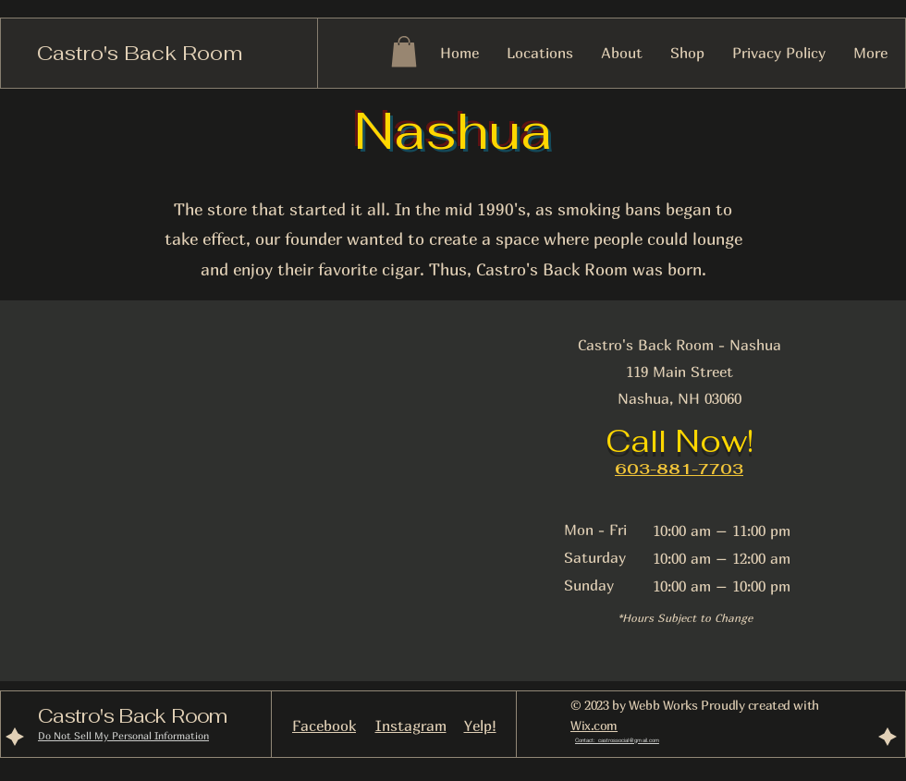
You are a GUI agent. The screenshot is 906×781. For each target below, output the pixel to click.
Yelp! (480, 725)
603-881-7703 (679, 469)
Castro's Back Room (139, 53)
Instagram (411, 725)
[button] (404, 51)
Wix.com (594, 725)
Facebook (324, 725)
